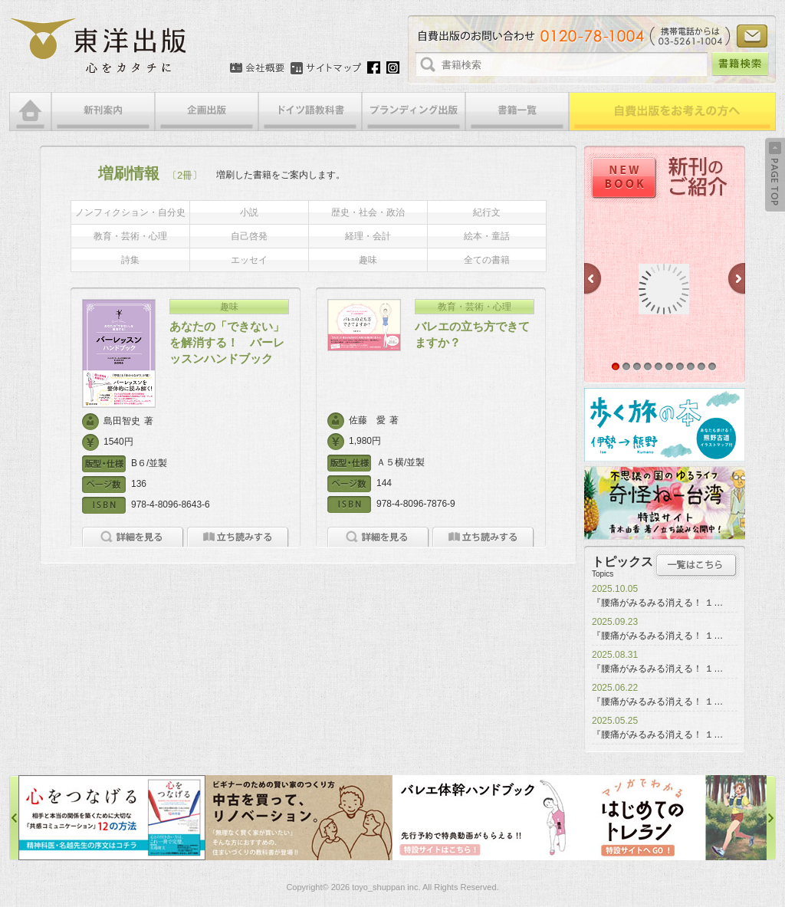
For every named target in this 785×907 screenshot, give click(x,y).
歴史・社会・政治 (368, 212)
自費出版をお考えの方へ (672, 111)
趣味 (368, 260)
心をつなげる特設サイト (111, 817)
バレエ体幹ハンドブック (486, 817)
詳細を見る (133, 537)
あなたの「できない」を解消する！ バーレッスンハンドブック (226, 342)
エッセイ (249, 260)
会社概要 (257, 68)
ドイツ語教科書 (310, 111)
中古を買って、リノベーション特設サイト (298, 817)
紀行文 (487, 212)
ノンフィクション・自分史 (130, 212)
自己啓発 (249, 236)
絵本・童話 (487, 236)
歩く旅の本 (664, 425)
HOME (30, 111)
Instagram (392, 67)
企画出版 (206, 111)
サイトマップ (326, 68)
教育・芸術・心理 (130, 236)
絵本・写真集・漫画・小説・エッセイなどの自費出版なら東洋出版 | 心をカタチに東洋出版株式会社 (99, 46)
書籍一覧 (517, 111)
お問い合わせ (752, 36)
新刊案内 (103, 111)
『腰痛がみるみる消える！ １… (657, 602)
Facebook (373, 67)
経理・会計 (368, 236)
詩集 (130, 260)
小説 (249, 212)
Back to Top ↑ (775, 174)
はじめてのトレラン (673, 817)
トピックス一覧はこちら (696, 565)
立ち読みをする (238, 537)
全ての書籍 (487, 260)
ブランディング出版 (413, 111)
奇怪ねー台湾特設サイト (664, 503)
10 (712, 366)
